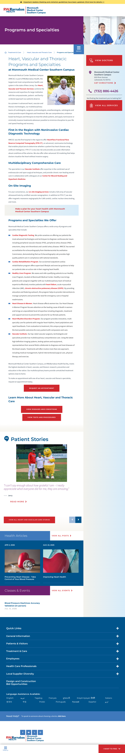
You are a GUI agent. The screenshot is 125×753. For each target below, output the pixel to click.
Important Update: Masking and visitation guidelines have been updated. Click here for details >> (63, 2)
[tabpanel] (41, 463)
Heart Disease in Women (22, 303)
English (9, 698)
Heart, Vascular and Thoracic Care (39, 52)
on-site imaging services (39, 192)
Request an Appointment (41, 388)
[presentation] (43, 495)
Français (53, 698)
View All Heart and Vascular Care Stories (29, 520)
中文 (24, 702)
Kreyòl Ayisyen (83, 698)
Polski (42, 702)
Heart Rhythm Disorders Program (26, 318)
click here (62, 716)
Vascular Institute (32, 169)
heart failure (51, 284)
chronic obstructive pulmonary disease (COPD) (44, 288)
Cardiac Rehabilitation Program (25, 261)
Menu (5, 748)
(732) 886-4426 (106, 91)
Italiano (108, 698)
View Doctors (101, 60)
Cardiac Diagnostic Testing (23, 235)
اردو (106, 702)
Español (92, 702)
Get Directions (103, 83)
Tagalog (38, 698)
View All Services (103, 105)
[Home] (24, 10)
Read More (17, 501)
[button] (112, 749)
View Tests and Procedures (42, 417)
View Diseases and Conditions (41, 409)
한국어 (9, 702)
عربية (23, 698)
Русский (75, 702)
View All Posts (60, 536)
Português (61, 702)
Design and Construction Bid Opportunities (21, 682)
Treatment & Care (14, 52)
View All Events (61, 590)
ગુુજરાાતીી (66, 698)
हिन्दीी (93, 698)
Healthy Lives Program (21, 273)
